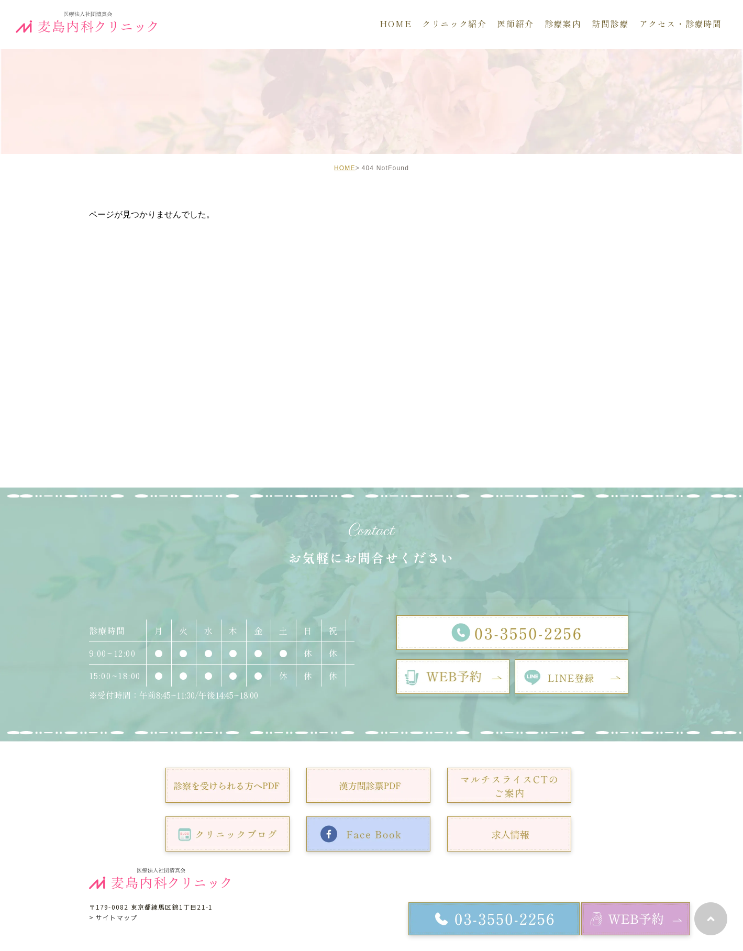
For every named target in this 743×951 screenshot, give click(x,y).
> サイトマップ (113, 917)
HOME (345, 168)
